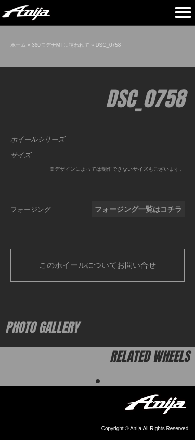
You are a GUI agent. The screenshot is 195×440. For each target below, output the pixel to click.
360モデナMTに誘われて (60, 45)
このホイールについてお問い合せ (97, 264)
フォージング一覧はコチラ (138, 209)
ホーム (18, 45)
